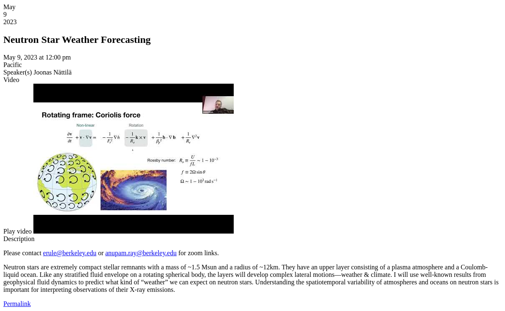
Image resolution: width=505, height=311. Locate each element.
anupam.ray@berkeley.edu (141, 252)
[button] (17, 231)
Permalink (17, 303)
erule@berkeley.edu (69, 252)
